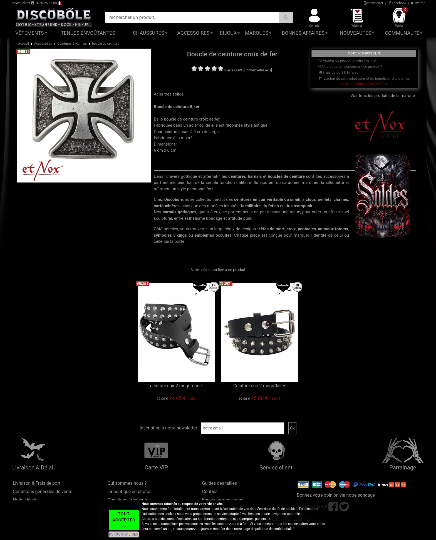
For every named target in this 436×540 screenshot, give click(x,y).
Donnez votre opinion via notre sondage (336, 495)
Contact (210, 491)
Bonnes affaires (303, 33)
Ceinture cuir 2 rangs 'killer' (259, 385)
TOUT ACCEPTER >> (123, 520)
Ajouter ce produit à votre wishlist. (347, 60)
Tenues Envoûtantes (88, 33)
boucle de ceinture (105, 44)
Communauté (402, 33)
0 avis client (233, 70)
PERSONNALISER (123, 534)
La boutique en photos (129, 491)
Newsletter (373, 3)
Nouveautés (355, 33)
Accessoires (193, 33)
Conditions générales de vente (42, 491)
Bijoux (228, 33)
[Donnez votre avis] (258, 70)
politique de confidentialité (274, 529)
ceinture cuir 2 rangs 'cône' (176, 385)
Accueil (23, 44)
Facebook (397, 3)
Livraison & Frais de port (36, 483)
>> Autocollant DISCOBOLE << (364, 84)
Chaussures (148, 33)
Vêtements (29, 33)
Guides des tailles (219, 483)
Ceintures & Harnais (72, 44)
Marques (256, 33)
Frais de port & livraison (339, 72)
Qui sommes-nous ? (127, 483)
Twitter (417, 3)
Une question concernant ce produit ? (350, 66)
